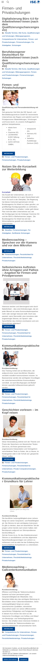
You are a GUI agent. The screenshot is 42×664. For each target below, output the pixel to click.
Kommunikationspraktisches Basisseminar (20, 347)
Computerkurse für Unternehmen (14, 39)
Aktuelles (8, 230)
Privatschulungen (23, 160)
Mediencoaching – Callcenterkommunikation (19, 568)
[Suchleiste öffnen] (7, 2)
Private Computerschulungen (24, 469)
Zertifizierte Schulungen (21, 233)
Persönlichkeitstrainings (22, 257)
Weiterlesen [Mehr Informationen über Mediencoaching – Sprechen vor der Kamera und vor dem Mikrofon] (8, 251)
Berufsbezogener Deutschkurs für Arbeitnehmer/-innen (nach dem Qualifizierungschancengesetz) (20, 59)
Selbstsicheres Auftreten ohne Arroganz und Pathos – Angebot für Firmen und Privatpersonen (20, 271)
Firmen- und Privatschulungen (14, 86)
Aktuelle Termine (11, 33)
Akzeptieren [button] (23, 659)
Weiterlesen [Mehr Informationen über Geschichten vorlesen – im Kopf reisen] (8, 459)
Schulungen (16, 45)
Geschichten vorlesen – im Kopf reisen (20, 411)
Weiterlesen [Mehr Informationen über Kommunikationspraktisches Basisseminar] (8, 390)
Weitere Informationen (10, 659)
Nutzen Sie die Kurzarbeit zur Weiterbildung (19, 168)
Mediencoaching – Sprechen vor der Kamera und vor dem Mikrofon (19, 242)
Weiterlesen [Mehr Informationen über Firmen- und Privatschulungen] (8, 153)
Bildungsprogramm (22, 36)
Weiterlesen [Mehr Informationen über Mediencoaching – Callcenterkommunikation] (8, 629)
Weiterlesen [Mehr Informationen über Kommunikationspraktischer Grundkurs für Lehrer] (8, 548)
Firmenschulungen (23, 42)
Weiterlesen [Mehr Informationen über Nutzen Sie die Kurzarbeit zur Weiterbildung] (8, 226)
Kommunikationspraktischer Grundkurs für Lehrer (20, 480)
